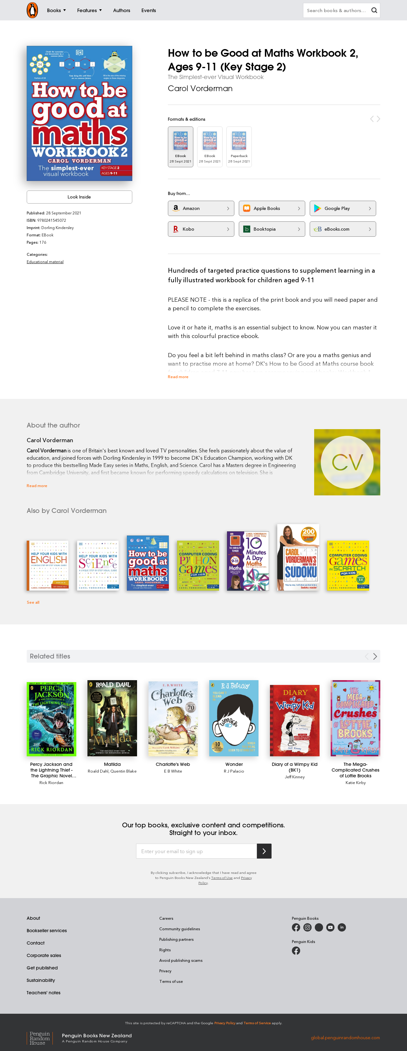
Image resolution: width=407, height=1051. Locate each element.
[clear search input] (374, 11)
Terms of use (171, 981)
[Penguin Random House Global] (44, 1037)
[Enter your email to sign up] (196, 851)
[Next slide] (375, 656)
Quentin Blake (123, 771)
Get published (42, 968)
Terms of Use (222, 877)
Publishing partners (176, 939)
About (33, 918)
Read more (178, 376)
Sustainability (41, 980)
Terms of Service (257, 1023)
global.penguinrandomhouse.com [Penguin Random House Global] (345, 1037)
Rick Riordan (51, 782)
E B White (173, 771)
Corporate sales (44, 955)
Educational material (45, 261)
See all (33, 602)
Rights (165, 950)
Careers (166, 918)
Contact (36, 943)
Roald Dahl (98, 771)
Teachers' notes (43, 993)
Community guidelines (179, 929)
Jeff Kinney (295, 777)
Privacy (165, 971)
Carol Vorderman (200, 88)
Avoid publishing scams (181, 960)
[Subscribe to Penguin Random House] (264, 851)
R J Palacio (234, 771)
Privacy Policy (224, 1023)
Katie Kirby (356, 782)
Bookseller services (47, 930)
